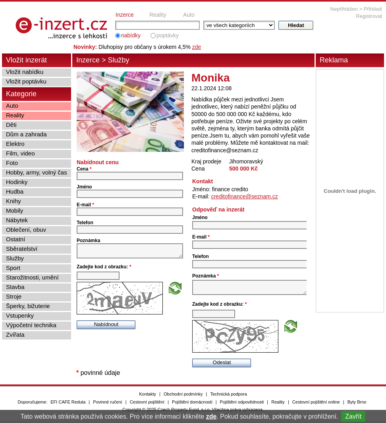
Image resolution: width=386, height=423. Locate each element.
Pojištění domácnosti (192, 404)
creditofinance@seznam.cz (244, 196)
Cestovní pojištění (147, 404)
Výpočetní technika (31, 325)
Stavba (15, 286)
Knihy (13, 201)
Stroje (13, 296)
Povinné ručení (107, 404)
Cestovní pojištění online (316, 404)
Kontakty (147, 396)
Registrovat (369, 16)
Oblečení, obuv (26, 229)
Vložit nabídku (24, 71)
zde (211, 416)
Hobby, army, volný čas (36, 172)
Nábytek (17, 220)
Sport (13, 267)
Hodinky (16, 182)
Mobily (14, 210)
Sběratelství (21, 248)
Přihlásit (373, 9)
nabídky (131, 35)
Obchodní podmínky (183, 396)
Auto (189, 15)
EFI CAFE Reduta (67, 404)
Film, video (20, 153)
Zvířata (15, 334)
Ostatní (15, 239)
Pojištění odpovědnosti (242, 404)
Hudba (14, 191)
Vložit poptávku (26, 81)
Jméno (84, 187)
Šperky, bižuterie (28, 306)
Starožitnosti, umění (32, 277)
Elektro (15, 143)
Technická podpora (228, 396)
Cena (84, 169)
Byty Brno (357, 404)
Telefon (85, 222)
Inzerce (125, 15)
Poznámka (88, 240)
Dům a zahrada (26, 134)
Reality (157, 15)
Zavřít (353, 416)
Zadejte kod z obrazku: (104, 269)
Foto (12, 162)
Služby (118, 60)
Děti (11, 124)
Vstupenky (20, 315)
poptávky (167, 35)
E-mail (85, 205)
